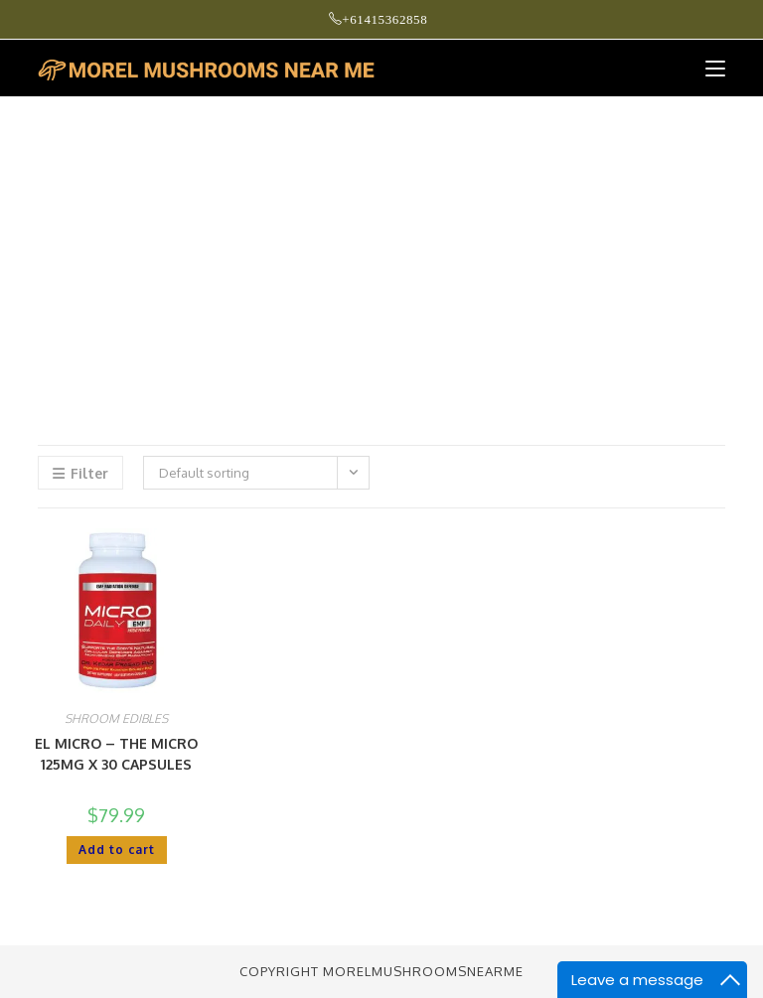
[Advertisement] (381, 246)
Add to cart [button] (116, 849)
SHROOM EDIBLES (116, 718)
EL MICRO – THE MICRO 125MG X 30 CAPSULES (116, 754)
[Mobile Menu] (707, 68)
